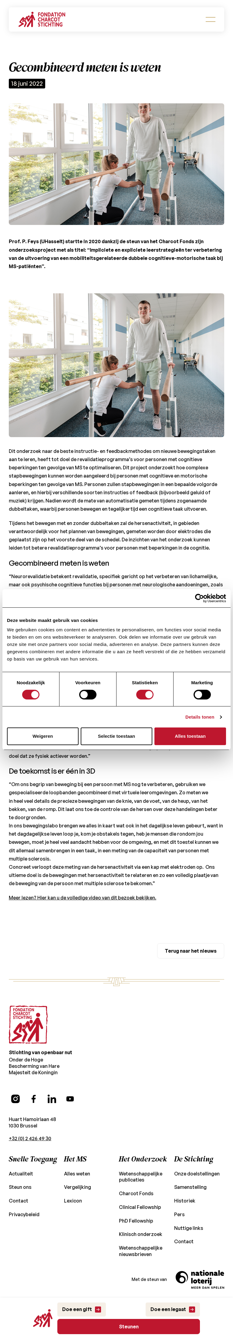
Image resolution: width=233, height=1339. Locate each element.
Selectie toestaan (116, 736)
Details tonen (199, 717)
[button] (210, 19)
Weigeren (42, 736)
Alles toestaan (190, 736)
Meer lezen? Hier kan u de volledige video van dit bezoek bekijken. (80, 872)
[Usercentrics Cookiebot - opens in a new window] (199, 598)
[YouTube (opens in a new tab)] (70, 1074)
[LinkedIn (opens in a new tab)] (52, 1074)
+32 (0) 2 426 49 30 (30, 1113)
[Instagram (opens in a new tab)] (15, 1074)
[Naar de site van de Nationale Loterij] (200, 1264)
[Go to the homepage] (28, 1000)
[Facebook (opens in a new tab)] (33, 1074)
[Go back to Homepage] (42, 19)
